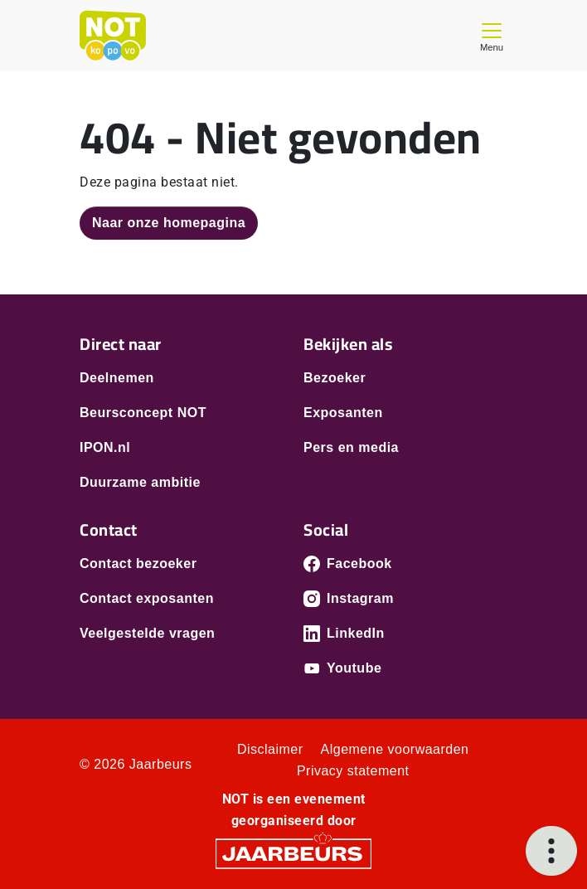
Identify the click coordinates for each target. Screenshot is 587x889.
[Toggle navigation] (491, 35)
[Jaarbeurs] (293, 853)
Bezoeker (334, 378)
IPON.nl (105, 447)
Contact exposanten (147, 598)
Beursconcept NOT (143, 413)
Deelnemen (117, 378)
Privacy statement (353, 771)
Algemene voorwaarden (395, 749)
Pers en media (351, 447)
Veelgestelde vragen (147, 633)
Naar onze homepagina (168, 223)
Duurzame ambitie (140, 482)
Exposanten (343, 413)
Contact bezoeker (138, 563)
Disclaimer (270, 749)
